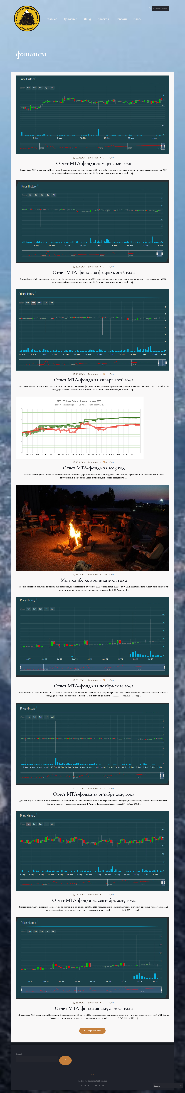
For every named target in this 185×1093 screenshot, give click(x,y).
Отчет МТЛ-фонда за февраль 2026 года (94, 272)
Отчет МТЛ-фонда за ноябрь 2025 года (94, 686)
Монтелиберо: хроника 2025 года (94, 580)
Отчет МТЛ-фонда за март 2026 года (93, 163)
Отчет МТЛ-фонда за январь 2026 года (94, 380)
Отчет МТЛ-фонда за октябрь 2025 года (93, 794)
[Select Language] (168, 1085)
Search (19, 1054)
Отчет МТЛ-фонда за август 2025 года (94, 1008)
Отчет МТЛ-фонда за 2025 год (94, 468)
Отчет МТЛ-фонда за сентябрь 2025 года (93, 900)
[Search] (65, 1060)
